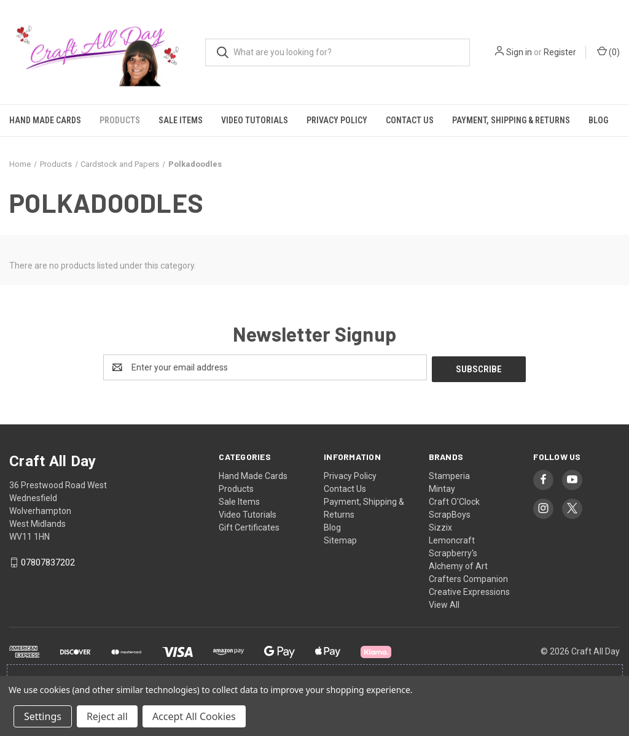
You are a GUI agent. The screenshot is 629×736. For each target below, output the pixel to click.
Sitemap (340, 538)
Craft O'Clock (454, 500)
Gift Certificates (249, 526)
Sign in (519, 52)
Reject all (107, 716)
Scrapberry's (453, 551)
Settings (42, 716)
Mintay (442, 487)
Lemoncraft (452, 538)
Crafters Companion (468, 577)
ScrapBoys (450, 513)
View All (444, 603)
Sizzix (440, 526)
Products (120, 120)
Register (560, 52)
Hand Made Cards (45, 120)
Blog (598, 120)
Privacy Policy (337, 120)
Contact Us (410, 120)
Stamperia (449, 474)
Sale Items (180, 120)
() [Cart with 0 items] (608, 51)
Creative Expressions (469, 590)
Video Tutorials (254, 120)
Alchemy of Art (458, 564)
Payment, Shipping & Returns (511, 120)
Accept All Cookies (194, 716)
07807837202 (48, 561)
